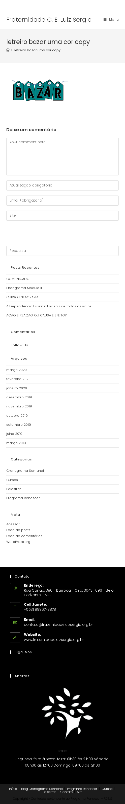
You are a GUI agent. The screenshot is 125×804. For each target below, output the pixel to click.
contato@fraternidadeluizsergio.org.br (58, 624)
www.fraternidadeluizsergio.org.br (54, 639)
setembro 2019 (18, 424)
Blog (24, 789)
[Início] (8, 50)
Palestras (13, 489)
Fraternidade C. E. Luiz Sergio (48, 19)
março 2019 (16, 443)
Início (13, 789)
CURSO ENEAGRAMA (22, 297)
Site (79, 792)
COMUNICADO (17, 278)
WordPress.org (18, 541)
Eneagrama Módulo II (24, 288)
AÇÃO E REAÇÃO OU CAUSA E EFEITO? (36, 315)
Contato (66, 792)
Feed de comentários (24, 536)
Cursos (12, 480)
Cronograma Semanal (25, 470)
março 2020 (16, 369)
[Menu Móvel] (111, 19)
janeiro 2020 (16, 388)
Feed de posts (18, 530)
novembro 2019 (19, 406)
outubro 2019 (17, 415)
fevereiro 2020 (18, 378)
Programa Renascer (23, 498)
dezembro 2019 (19, 397)
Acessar (13, 524)
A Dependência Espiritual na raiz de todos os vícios (48, 306)
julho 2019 (14, 433)
